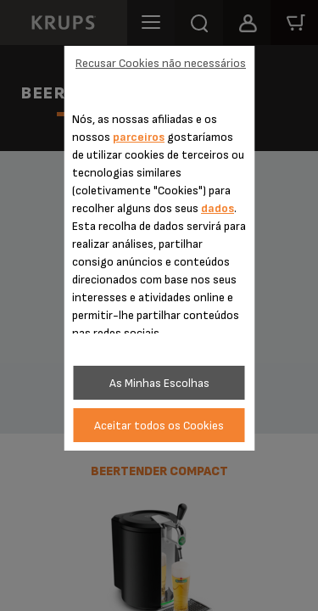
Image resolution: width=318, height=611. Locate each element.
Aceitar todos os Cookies (159, 425)
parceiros (139, 137)
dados (217, 208)
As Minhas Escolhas (159, 383)
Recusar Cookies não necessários (160, 63)
